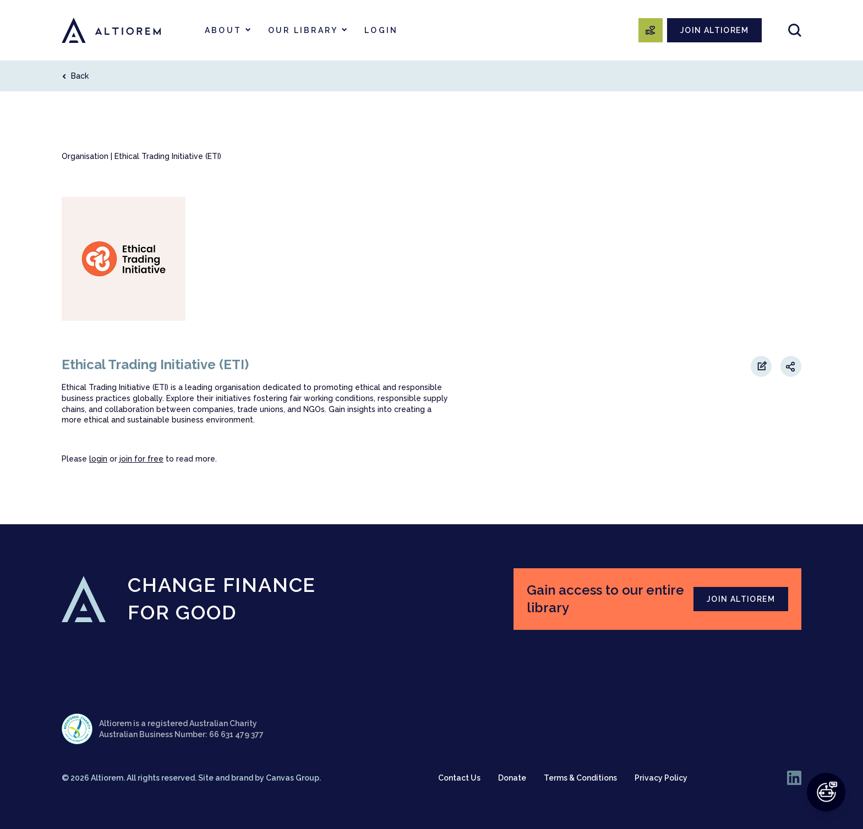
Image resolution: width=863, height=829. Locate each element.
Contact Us (459, 777)
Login (381, 30)
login (98, 458)
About (223, 30)
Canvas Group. (293, 777)
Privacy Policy (661, 777)
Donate (512, 777)
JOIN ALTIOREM (714, 30)
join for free (141, 458)
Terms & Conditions (580, 777)
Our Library (303, 30)
